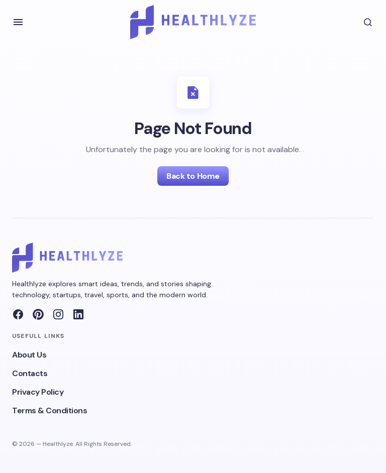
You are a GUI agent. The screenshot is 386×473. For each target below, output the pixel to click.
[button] (18, 22)
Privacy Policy (37, 392)
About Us (29, 354)
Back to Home (192, 176)
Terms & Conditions (49, 410)
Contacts (29, 373)
